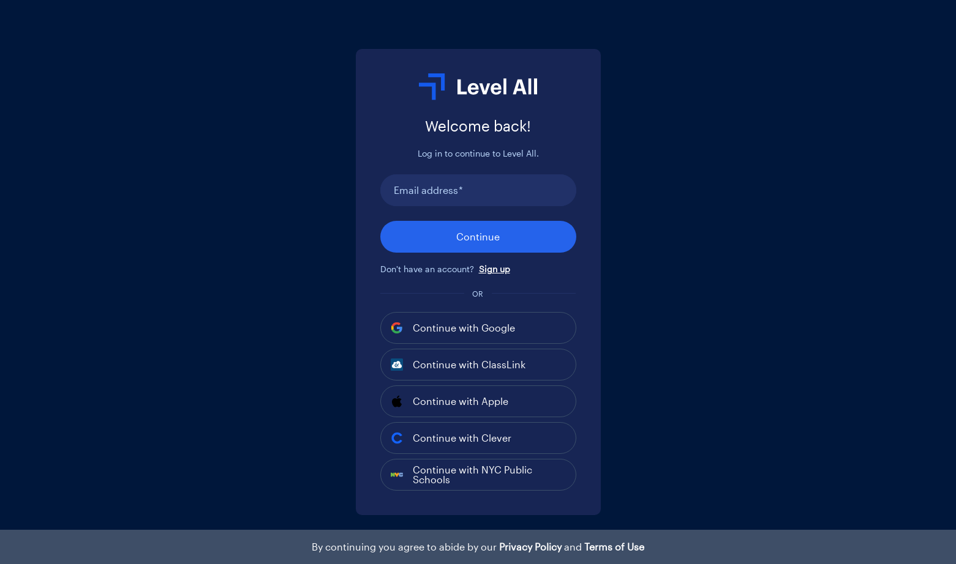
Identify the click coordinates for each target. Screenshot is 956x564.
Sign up (494, 269)
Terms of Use (614, 546)
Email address (428, 190)
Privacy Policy (530, 546)
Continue (478, 236)
